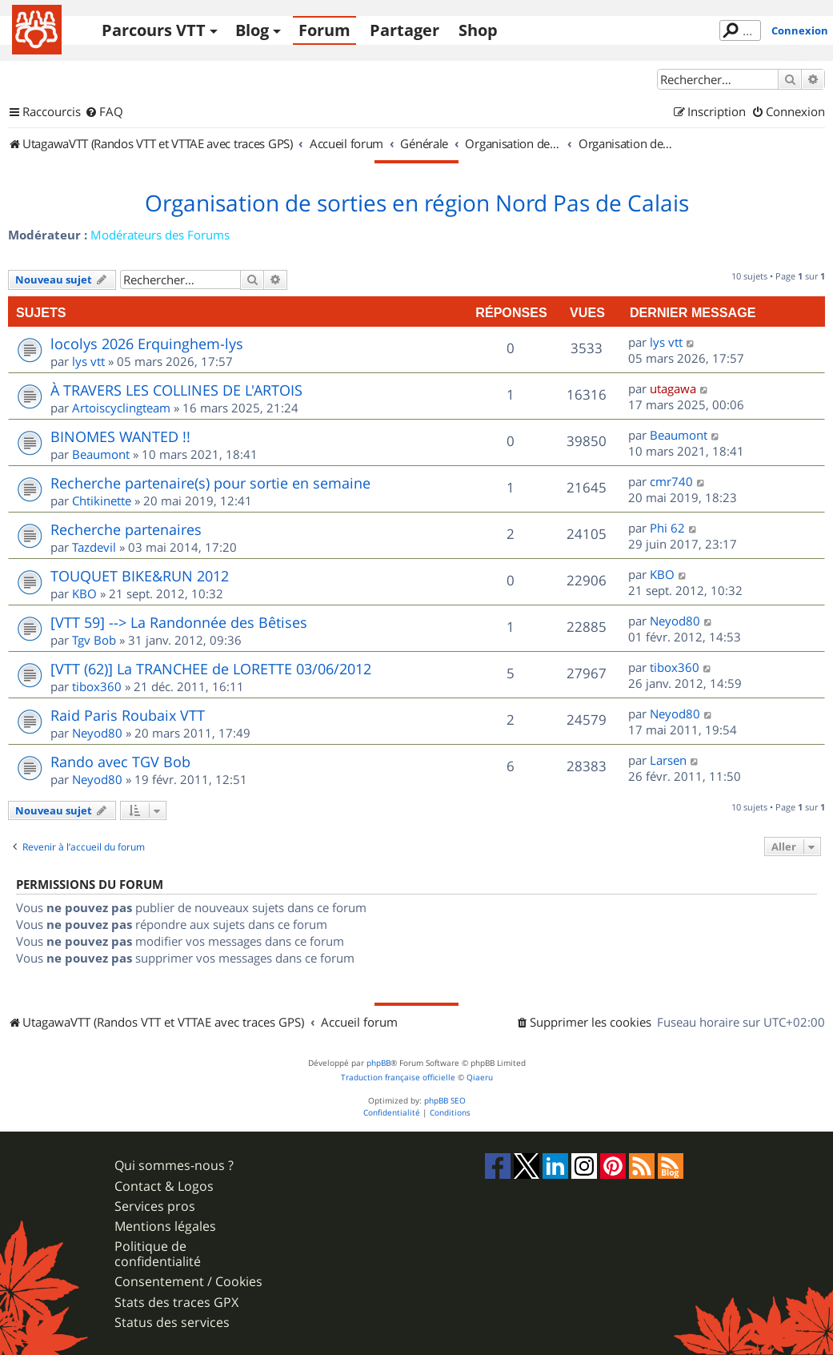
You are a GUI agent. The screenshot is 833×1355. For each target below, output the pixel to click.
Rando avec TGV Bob (120, 761)
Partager (404, 30)
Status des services (172, 1322)
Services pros (154, 1206)
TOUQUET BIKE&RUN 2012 (139, 575)
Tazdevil (94, 547)
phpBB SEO (445, 1101)
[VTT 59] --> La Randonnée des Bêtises (178, 622)
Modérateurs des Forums (160, 235)
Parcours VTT (154, 30)
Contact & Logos (164, 1186)
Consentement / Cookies (188, 1281)
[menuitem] (104, 112)
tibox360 (97, 686)
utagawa (673, 388)
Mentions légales (165, 1226)
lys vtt (88, 361)
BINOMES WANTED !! (120, 436)
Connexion (799, 30)
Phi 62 (667, 528)
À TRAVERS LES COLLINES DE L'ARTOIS (176, 390)
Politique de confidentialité (157, 1254)
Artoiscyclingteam (121, 408)
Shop (478, 30)
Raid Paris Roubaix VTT (127, 715)
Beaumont (101, 454)
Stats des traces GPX (176, 1302)
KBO (84, 593)
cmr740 (671, 481)
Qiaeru (480, 1077)
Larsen (668, 760)
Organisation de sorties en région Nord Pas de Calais (417, 203)
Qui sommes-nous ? (174, 1165)
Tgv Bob (94, 640)
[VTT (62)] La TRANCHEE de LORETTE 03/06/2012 (210, 668)
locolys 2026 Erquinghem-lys (146, 343)
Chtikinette (101, 501)
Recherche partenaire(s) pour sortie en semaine (210, 483)
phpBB (378, 1063)
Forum (324, 30)
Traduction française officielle (398, 1077)
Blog (252, 30)
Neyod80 (675, 621)
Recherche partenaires (126, 529)
